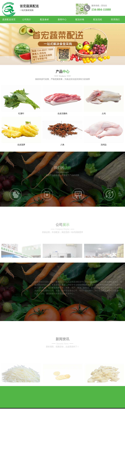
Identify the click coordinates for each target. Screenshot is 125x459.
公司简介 (26, 19)
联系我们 (115, 19)
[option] (62, 49)
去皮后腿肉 (62, 120)
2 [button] (63, 65)
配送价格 (79, 19)
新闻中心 (62, 19)
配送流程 (97, 19)
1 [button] (61, 65)
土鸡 (104, 120)
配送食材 (44, 19)
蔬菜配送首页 (9, 19)
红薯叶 (21, 120)
